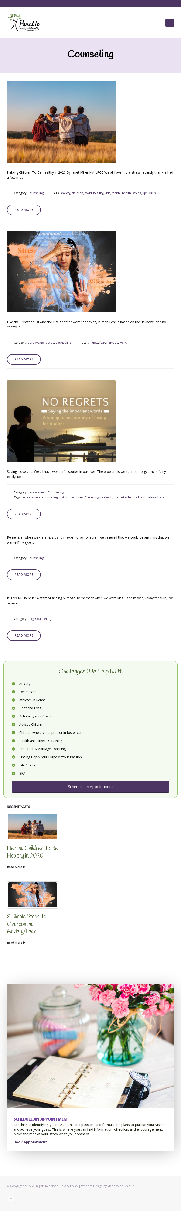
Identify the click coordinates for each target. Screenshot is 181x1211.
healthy (98, 193)
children (77, 193)
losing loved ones (71, 497)
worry (123, 343)
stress (136, 193)
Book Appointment (30, 1141)
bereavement (31, 497)
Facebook (10, 1198)
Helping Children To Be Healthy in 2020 (32, 852)
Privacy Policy (69, 1186)
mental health (121, 193)
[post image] (61, 122)
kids (107, 193)
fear (102, 343)
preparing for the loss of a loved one (139, 497)
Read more (23, 209)
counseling (50, 497)
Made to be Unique (120, 1186)
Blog (51, 343)
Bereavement (37, 343)
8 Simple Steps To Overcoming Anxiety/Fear (26, 924)
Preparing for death (98, 497)
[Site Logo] (24, 23)
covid (88, 193)
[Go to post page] (32, 826)
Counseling (36, 193)
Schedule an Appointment (90, 786)
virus (152, 193)
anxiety (65, 193)
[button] (169, 23)
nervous (112, 343)
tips (145, 193)
